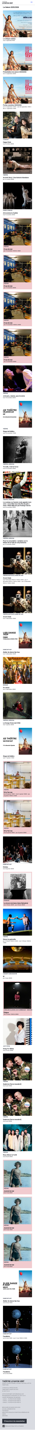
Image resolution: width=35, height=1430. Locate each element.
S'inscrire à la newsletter (14, 1421)
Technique (5, 1410)
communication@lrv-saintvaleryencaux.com (13, 1394)
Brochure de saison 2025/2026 (11, 1407)
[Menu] (31, 2)
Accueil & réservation (8, 1409)
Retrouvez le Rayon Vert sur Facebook (13, 1426)
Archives (5, 1415)
